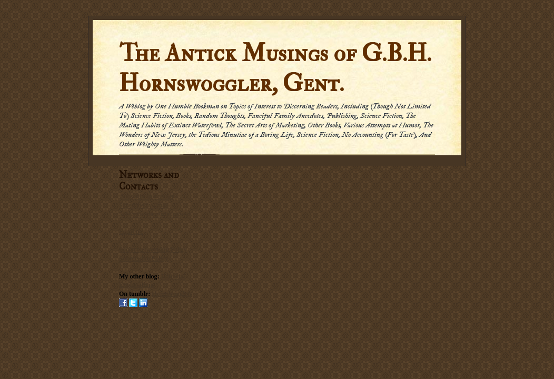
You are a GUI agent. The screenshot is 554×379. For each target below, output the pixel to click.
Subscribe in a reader (147, 196)
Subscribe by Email (144, 205)
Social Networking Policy (153, 249)
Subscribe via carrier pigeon (154, 214)
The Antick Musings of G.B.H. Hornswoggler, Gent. (275, 68)
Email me (131, 231)
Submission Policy (143, 258)
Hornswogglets (172, 293)
